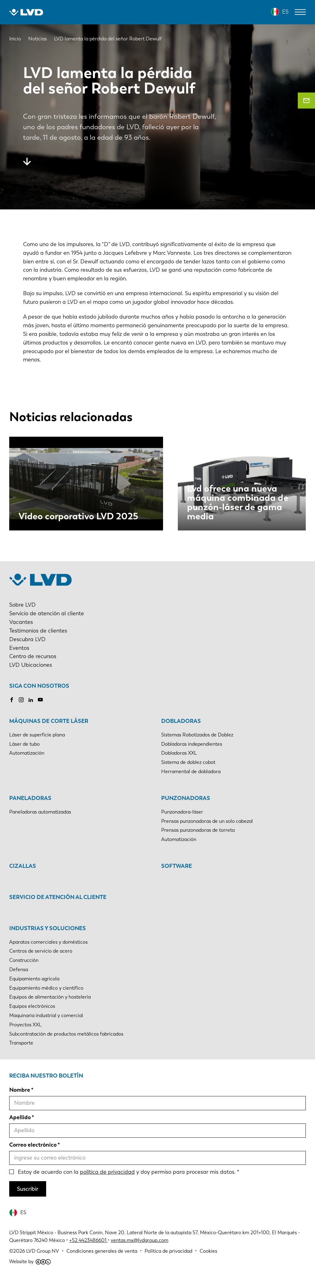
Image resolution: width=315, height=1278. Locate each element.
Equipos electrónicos (32, 1006)
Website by (30, 1261)
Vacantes (21, 622)
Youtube (40, 699)
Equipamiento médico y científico (46, 988)
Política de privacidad (168, 1251)
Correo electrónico (33, 1144)
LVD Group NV (42, 1251)
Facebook (11, 699)
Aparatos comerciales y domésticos (48, 942)
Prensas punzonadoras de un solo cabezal (207, 821)
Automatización (26, 753)
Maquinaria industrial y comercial (46, 1015)
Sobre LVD (22, 604)
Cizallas (22, 866)
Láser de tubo (24, 744)
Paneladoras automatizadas (40, 812)
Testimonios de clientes (38, 630)
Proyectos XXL (25, 1025)
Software (176, 866)
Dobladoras (181, 721)
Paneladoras (30, 798)
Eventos (19, 648)
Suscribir (27, 1188)
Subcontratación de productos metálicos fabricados (66, 1034)
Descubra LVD (27, 639)
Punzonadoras (185, 798)
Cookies (208, 1251)
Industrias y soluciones (47, 928)
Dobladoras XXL (179, 753)
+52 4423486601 (87, 1240)
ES (285, 11)
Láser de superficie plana (37, 735)
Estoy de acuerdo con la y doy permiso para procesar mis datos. (127, 1172)
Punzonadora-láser (182, 812)
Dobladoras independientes (191, 744)
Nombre (19, 1089)
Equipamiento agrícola (34, 979)
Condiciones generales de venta (101, 1251)
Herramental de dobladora (191, 771)
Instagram (21, 699)
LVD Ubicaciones (30, 665)
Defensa (18, 969)
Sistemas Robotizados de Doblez (197, 735)
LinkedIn (30, 699)
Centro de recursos (32, 656)
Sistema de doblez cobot (188, 762)
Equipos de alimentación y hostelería (50, 997)
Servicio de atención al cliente (46, 613)
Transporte (21, 1043)
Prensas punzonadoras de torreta (198, 830)
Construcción (23, 960)
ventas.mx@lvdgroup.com (139, 1240)
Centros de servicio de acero (40, 951)
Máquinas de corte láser (48, 721)
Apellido (20, 1117)
